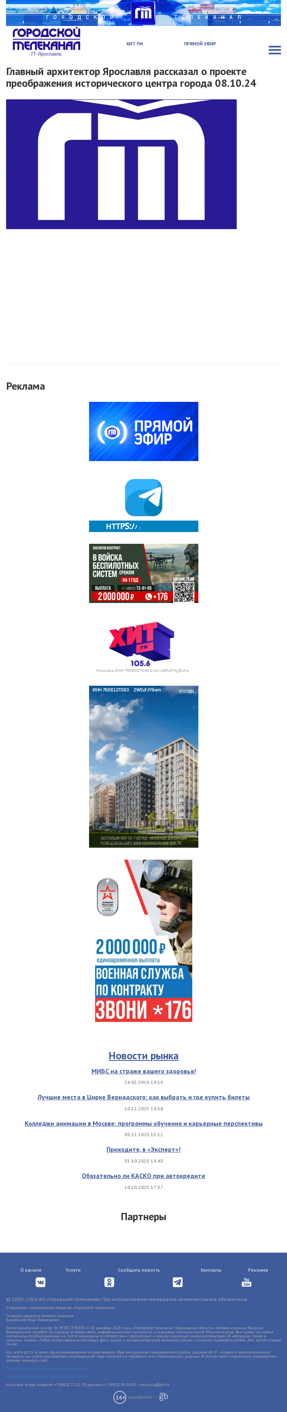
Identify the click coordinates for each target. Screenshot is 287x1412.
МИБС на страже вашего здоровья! (143, 1071)
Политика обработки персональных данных (46, 1368)
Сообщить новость (139, 1270)
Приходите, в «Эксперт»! (143, 1149)
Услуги (73, 1270)
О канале (31, 1270)
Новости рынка (143, 1055)
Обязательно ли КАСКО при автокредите (143, 1176)
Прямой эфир (200, 44)
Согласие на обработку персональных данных (48, 1376)
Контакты (211, 1270)
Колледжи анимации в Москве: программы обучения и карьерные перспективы (144, 1123)
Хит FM (134, 44)
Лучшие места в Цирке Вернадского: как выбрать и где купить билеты (144, 1097)
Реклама (258, 1270)
